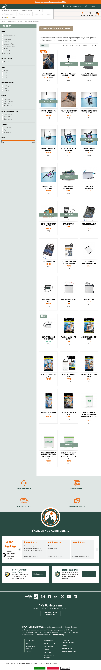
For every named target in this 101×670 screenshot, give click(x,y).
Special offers (48, 647)
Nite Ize (6, 39)
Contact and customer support (68, 641)
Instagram (42, 597)
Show (65, 45)
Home (3, 21)
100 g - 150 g (7, 103)
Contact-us (29, 651)
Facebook (49, 597)
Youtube (68, 597)
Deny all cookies (52, 668)
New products (48, 640)
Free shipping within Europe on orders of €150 (50, 2)
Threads (55, 597)
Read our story (58, 635)
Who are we (30, 640)
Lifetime (6, 132)
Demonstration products (49, 657)
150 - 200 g (7, 106)
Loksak (6, 51)
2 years (6, 128)
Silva (5, 42)
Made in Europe (49, 643)
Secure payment (67, 648)
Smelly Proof (8, 44)
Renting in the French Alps (30, 647)
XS (5, 70)
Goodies (47, 650)
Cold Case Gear (8, 35)
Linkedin (75, 597)
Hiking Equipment (11, 21)
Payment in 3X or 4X (77, 488)
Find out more (38, 574)
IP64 (5, 86)
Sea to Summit (8, 46)
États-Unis (7, 119)
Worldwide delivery (24, 506)
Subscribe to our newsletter (50, 613)
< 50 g (5, 99)
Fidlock (6, 37)
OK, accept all (40, 668)
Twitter (62, 597)
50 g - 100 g (7, 101)
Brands (28, 643)
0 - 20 (5, 62)
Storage (20, 21)
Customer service (24, 488)
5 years (6, 130)
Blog (31, 596)
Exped (6, 48)
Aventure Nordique (32, 627)
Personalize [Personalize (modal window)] (65, 668)
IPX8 (5, 90)
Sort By (77, 45)
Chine (5, 117)
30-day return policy (77, 506)
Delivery (65, 645)
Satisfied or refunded (69, 651)
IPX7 (5, 88)
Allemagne (7, 114)
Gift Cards (47, 653)
